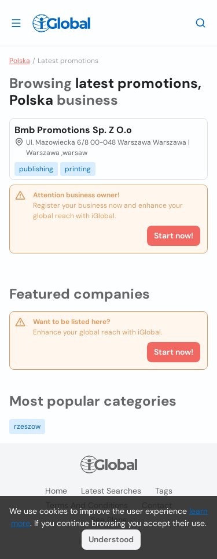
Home (56, 491)
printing (78, 169)
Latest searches (111, 491)
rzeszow (27, 426)
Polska (19, 60)
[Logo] (61, 23)
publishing (36, 169)
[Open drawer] (16, 22)
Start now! (173, 352)
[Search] (200, 22)
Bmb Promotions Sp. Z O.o (73, 130)
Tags (163, 491)
